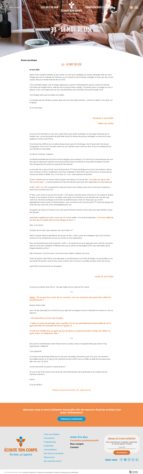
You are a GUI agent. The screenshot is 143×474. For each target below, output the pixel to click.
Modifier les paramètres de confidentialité (66, 472)
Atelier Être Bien (49, 7)
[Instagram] (129, 459)
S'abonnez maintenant (71, 419)
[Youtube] (125, 459)
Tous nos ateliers (51, 434)
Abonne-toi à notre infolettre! (122, 438)
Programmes (50, 442)
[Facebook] (121, 459)
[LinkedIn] (133, 459)
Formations (49, 438)
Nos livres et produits (54, 453)
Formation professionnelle (99, 7)
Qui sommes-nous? (52, 461)
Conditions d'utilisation (29, 472)
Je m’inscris (121, 452)
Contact (74, 447)
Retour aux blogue (29, 60)
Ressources (49, 457)
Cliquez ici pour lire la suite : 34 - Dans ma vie (71, 390)
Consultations (50, 449)
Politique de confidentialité (45, 472)
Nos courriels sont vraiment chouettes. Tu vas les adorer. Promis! (121, 443)
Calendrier (49, 445)
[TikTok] (136, 459)
